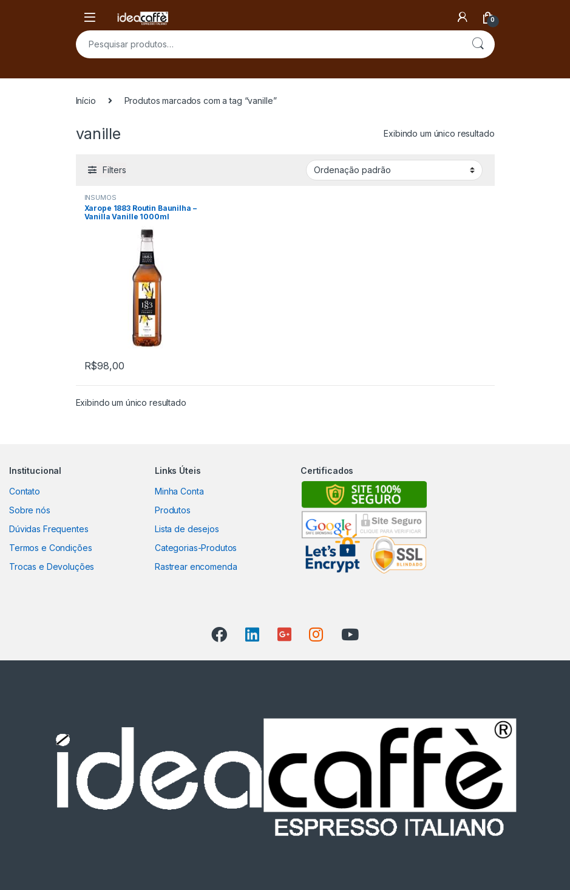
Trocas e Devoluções (51, 566)
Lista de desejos (187, 529)
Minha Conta (179, 491)
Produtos (173, 510)
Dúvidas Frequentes (48, 529)
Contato (24, 491)
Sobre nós (29, 510)
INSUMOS (100, 197)
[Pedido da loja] (394, 170)
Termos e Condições (50, 548)
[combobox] (268, 44)
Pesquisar (478, 44)
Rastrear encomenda (196, 566)
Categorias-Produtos (196, 548)
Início (86, 100)
